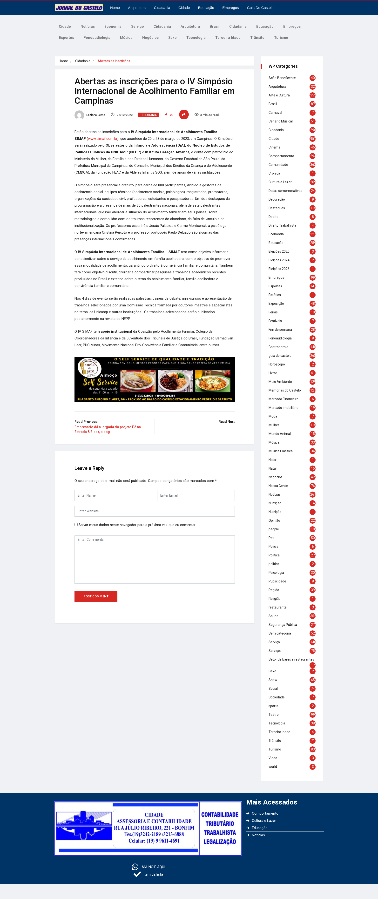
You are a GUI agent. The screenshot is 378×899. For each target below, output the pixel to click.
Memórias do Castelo (285, 390)
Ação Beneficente (282, 78)
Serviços (275, 651)
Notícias (88, 26)
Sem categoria (280, 633)
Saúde (273, 616)
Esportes (66, 37)
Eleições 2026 (279, 269)
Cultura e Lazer (280, 182)
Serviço (137, 26)
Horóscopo (277, 364)
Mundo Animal (280, 434)
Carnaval (275, 113)
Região (274, 590)
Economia (113, 26)
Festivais (275, 321)
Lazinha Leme (89, 115)
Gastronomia (278, 347)
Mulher (274, 425)
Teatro (274, 714)
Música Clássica (281, 451)
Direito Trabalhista (282, 225)
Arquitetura (137, 8)
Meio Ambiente (280, 382)
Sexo (172, 37)
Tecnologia (196, 37)
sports (273, 706)
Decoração (277, 199)
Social (273, 688)
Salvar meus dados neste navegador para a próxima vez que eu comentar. (137, 525)
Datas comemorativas (285, 191)
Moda (273, 416)
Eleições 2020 (279, 251)
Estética (275, 295)
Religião (275, 599)
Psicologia (276, 573)
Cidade (184, 8)
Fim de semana (280, 329)
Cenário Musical (281, 121)
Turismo (281, 37)
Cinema (274, 147)
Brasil (215, 26)
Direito (273, 217)
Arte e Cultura (279, 95)
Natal (273, 460)
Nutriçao (275, 503)
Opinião (274, 520)
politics (274, 564)
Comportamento (281, 156)
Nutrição (275, 512)
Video (273, 758)
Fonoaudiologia (97, 37)
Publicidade (277, 581)
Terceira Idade (228, 37)
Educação (206, 8)
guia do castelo (280, 356)
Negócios (150, 37)
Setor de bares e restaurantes (291, 659)
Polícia (273, 546)
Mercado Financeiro (283, 399)
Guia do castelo (260, 8)
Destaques (277, 208)
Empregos (230, 8)
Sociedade (277, 697)
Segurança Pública (283, 625)
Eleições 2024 (279, 260)
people (274, 529)
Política (274, 555)
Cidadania (162, 8)
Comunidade (278, 165)
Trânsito (257, 37)
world (273, 767)
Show (273, 680)
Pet (271, 538)
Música (126, 37)
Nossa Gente (278, 486)
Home (115, 8)
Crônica (274, 173)
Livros (273, 373)
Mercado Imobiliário (283, 408)
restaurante (278, 607)
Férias (273, 312)
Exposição (276, 303)
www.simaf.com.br (102, 138)
